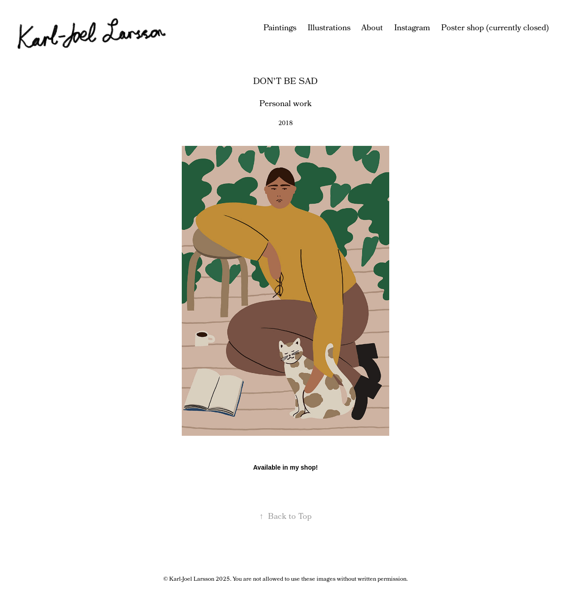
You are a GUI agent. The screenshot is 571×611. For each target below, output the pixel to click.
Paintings (279, 28)
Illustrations (329, 28)
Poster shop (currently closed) (495, 28)
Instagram (412, 28)
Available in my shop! (285, 467)
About (372, 28)
